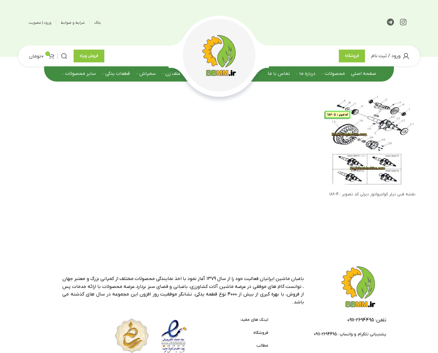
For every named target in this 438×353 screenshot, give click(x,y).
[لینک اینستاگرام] (403, 23)
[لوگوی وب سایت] (219, 56)
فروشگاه (352, 56)
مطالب (262, 347)
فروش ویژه (89, 56)
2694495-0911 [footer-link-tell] (360, 322)
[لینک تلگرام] (390, 23)
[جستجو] (64, 57)
